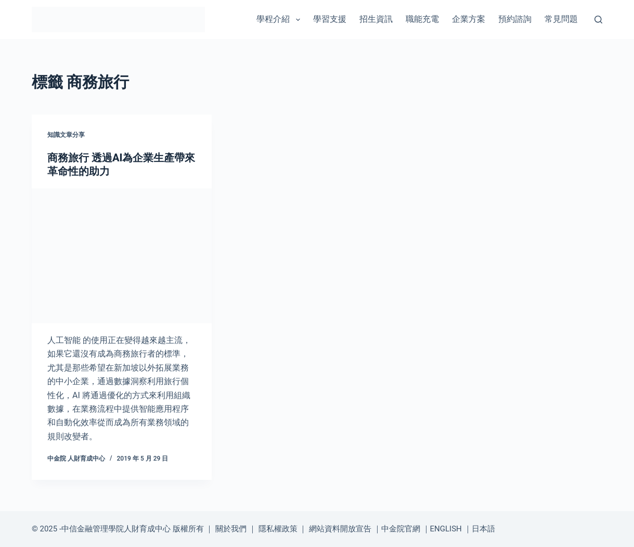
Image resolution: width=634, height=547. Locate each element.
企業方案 (468, 19)
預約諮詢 (515, 19)
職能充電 (422, 19)
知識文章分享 (66, 134)
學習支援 (329, 19)
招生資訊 (376, 19)
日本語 (483, 528)
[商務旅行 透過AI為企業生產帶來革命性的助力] (122, 255)
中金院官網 (400, 528)
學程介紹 (280, 20)
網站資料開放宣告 (340, 528)
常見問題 (561, 19)
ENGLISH (446, 528)
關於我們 (231, 528)
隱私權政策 (277, 528)
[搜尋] (598, 19)
